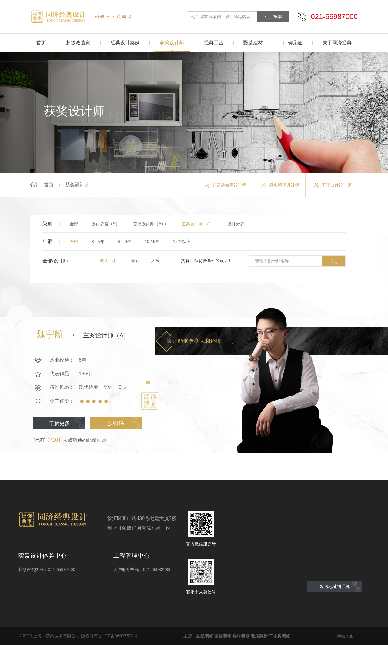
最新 (135, 260)
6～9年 (124, 241)
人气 (155, 260)
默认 (104, 260)
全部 (74, 223)
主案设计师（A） (198, 223)
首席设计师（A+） (150, 223)
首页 (41, 42)
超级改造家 (78, 42)
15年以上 (182, 241)
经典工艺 (213, 42)
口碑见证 (293, 42)
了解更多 (59, 422)
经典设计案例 (125, 42)
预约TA (115, 422)
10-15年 (152, 241)
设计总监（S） (106, 223)
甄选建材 (253, 42)
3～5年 (98, 241)
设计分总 (235, 223)
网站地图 (345, 635)
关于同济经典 (337, 42)
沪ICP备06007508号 (118, 635)
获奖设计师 (172, 42)
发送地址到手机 (335, 586)
